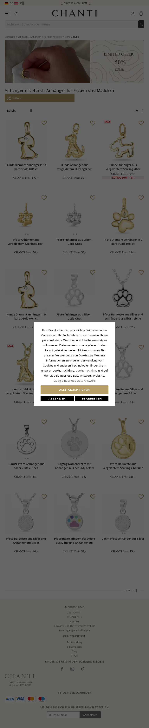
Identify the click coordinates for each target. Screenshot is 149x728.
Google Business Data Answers (75, 380)
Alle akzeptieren (74, 390)
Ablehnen (57, 398)
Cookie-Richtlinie (86, 370)
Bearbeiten (92, 398)
